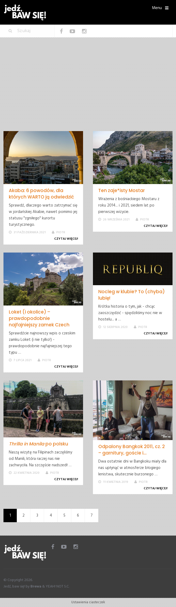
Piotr (60, 232)
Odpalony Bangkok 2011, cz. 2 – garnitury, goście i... (131, 449)
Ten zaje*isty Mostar (121, 190)
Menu (157, 8)
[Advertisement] (88, 91)
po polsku (38, 444)
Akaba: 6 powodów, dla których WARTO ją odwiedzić (41, 193)
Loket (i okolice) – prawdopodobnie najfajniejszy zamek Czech (39, 318)
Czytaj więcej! (67, 239)
